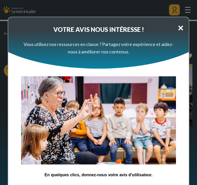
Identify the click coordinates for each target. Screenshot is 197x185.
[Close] (181, 27)
